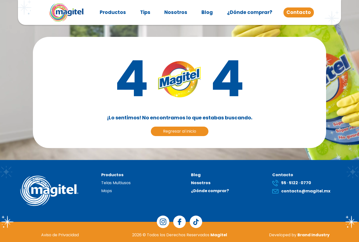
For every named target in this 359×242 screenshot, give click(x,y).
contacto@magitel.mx (301, 191)
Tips (145, 12)
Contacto (298, 12)
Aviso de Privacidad (60, 235)
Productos (113, 12)
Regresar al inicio (179, 131)
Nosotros (175, 12)
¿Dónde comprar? (249, 12)
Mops (106, 191)
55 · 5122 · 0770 (291, 183)
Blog (207, 12)
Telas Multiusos (116, 183)
